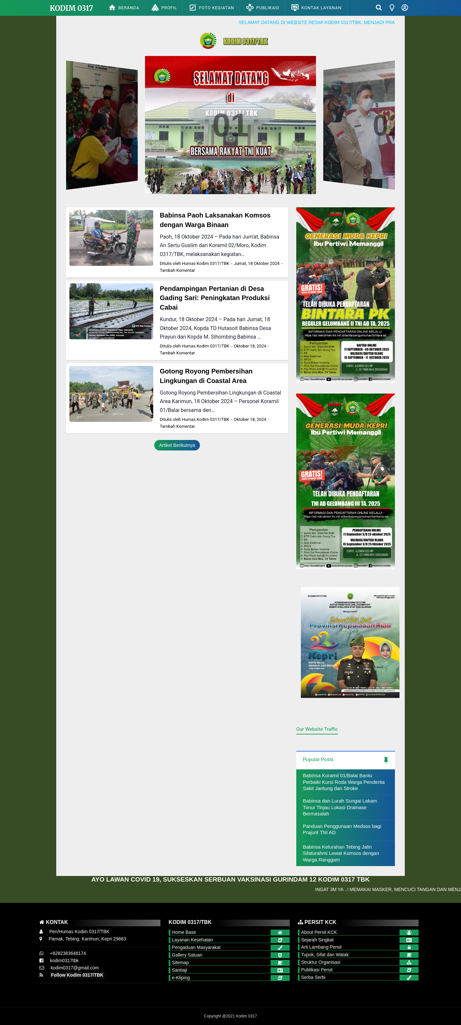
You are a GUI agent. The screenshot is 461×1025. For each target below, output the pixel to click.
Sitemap (180, 962)
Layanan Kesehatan (192, 939)
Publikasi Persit (317, 969)
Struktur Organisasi (321, 962)
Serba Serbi (313, 977)
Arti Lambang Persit (321, 947)
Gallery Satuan (187, 955)
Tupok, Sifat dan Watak (325, 954)
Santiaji (179, 970)
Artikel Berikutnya (177, 445)
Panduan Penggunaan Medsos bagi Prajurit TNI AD (342, 829)
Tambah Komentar (177, 270)
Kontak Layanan (316, 8)
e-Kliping (181, 977)
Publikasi (262, 8)
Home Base (184, 932)
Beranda (123, 8)
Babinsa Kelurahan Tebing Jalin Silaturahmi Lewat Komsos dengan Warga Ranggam (341, 853)
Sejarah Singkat (317, 939)
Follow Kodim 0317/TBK (77, 975)
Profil (164, 8)
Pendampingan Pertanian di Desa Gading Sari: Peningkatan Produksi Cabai (215, 298)
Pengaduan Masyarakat (196, 947)
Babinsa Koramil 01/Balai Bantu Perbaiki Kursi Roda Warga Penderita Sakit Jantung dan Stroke (344, 782)
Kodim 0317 (71, 8)
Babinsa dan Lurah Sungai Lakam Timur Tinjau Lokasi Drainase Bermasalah (340, 807)
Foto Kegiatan (211, 8)
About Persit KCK (319, 932)
